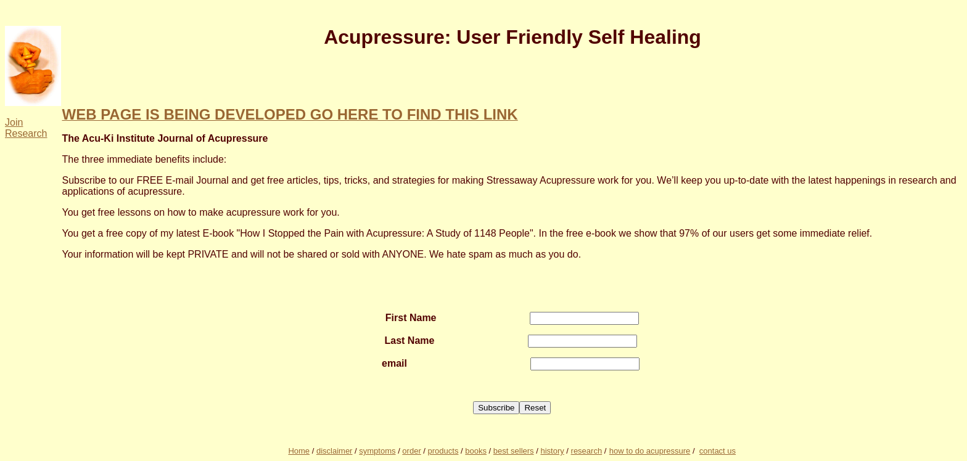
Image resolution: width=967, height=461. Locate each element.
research (587, 450)
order (411, 450)
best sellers (513, 450)
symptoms (377, 450)
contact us (717, 450)
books (476, 450)
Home (299, 450)
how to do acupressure (650, 450)
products (443, 450)
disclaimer (334, 450)
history (552, 450)
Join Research (26, 128)
